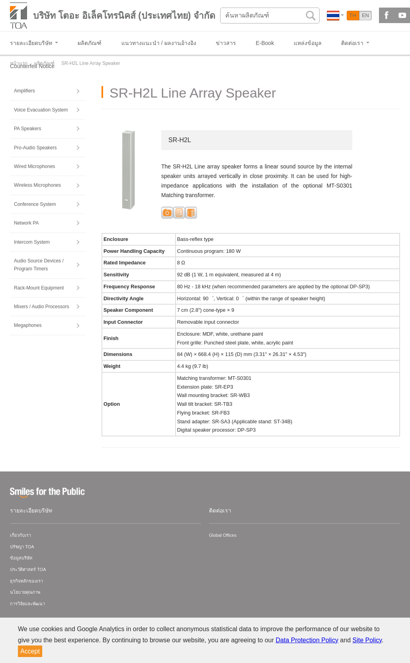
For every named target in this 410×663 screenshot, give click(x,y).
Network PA (26, 223)
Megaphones (27, 325)
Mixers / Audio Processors (41, 306)
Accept (30, 651)
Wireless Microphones (37, 185)
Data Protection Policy (307, 640)
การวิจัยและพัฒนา (27, 603)
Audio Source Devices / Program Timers (39, 265)
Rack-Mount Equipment (39, 288)
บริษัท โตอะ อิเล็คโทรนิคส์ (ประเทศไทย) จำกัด (124, 15)
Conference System (35, 204)
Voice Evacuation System (41, 110)
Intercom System (32, 242)
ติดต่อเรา (220, 510)
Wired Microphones (34, 166)
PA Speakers (27, 128)
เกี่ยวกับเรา (20, 535)
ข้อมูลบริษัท (21, 557)
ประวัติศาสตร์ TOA (28, 569)
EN (365, 15)
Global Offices (222, 535)
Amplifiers (24, 91)
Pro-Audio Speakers (35, 148)
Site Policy (367, 640)
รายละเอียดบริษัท (31, 510)
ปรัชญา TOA (22, 546)
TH (352, 15)
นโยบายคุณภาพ (25, 592)
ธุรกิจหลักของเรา (26, 581)
